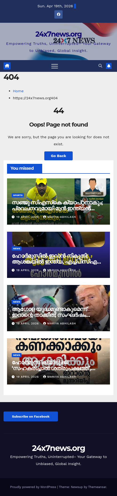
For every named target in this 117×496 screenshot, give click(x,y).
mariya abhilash (59, 217)
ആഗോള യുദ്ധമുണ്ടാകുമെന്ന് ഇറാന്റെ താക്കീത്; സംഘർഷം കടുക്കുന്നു (49, 315)
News (16, 248)
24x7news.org (58, 34)
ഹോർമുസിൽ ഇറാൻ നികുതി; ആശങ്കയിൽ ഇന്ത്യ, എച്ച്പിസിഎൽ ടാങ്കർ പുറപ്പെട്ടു (57, 261)
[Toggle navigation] (54, 66)
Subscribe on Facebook (30, 416)
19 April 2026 (28, 217)
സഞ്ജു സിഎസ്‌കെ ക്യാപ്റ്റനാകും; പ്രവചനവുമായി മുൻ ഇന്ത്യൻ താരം (57, 208)
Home (18, 91)
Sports (18, 195)
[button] (100, 66)
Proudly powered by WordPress (33, 487)
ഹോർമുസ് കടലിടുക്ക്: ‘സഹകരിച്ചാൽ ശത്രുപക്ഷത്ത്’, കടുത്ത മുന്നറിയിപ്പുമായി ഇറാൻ (53, 368)
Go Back (58, 156)
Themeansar (97, 487)
